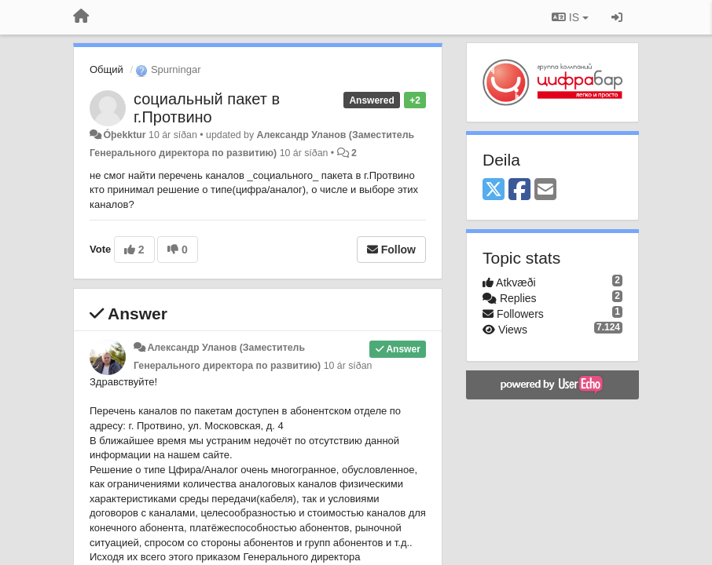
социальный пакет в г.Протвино (207, 108)
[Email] (545, 190)
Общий (106, 69)
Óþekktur (124, 134)
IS (570, 17)
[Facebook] (519, 190)
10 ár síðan (348, 365)
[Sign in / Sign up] (617, 17)
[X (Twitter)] (494, 190)
